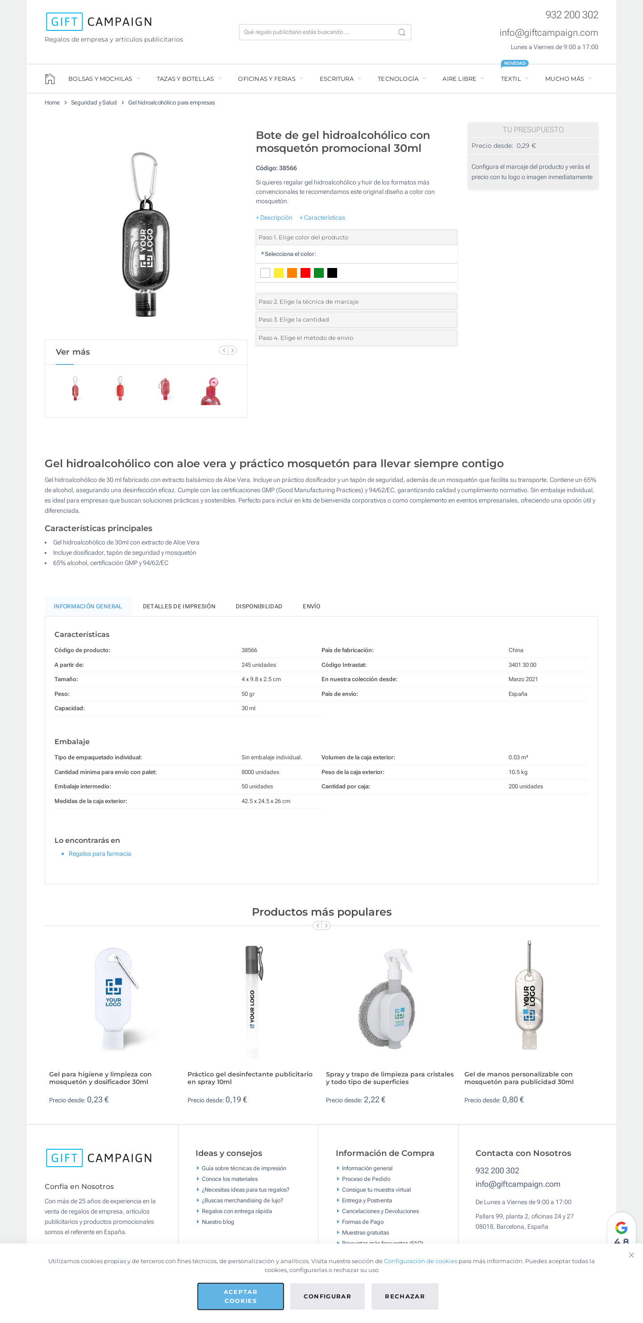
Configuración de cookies (420, 1260)
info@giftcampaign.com (549, 32)
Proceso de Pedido (366, 1183)
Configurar (328, 1296)
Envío (312, 610)
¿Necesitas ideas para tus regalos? (245, 1193)
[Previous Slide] (223, 350)
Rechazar (405, 1296)
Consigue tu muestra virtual (376, 1193)
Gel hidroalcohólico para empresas (171, 102)
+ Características (322, 217)
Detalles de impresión (179, 610)
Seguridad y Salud (94, 102)
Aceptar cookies (241, 1296)
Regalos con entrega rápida (237, 1215)
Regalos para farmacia (100, 857)
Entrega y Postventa (367, 1204)
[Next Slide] (232, 350)
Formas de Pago (363, 1226)
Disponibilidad (259, 610)
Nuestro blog (218, 1226)
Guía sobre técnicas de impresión (244, 1172)
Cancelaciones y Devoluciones (380, 1215)
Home (52, 102)
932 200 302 (572, 15)
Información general (367, 1172)
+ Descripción (274, 217)
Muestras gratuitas (365, 1236)
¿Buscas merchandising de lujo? (242, 1204)
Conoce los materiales (230, 1183)
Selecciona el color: (288, 254)
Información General (88, 610)
